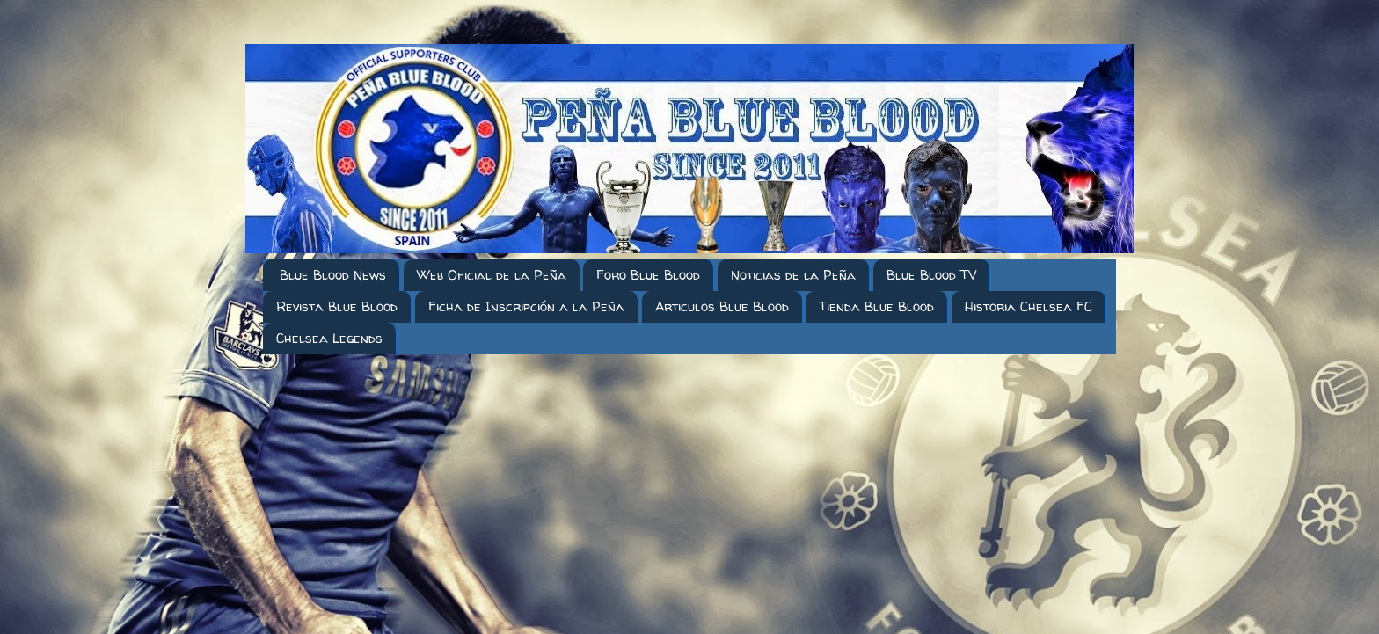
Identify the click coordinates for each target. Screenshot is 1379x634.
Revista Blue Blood (337, 306)
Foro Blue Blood (648, 275)
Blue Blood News (333, 275)
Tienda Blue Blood (876, 306)
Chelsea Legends (329, 338)
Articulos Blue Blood (722, 306)
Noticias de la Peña (793, 275)
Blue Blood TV (931, 275)
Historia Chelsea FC (1028, 306)
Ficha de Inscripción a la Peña (526, 306)
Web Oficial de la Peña (491, 275)
